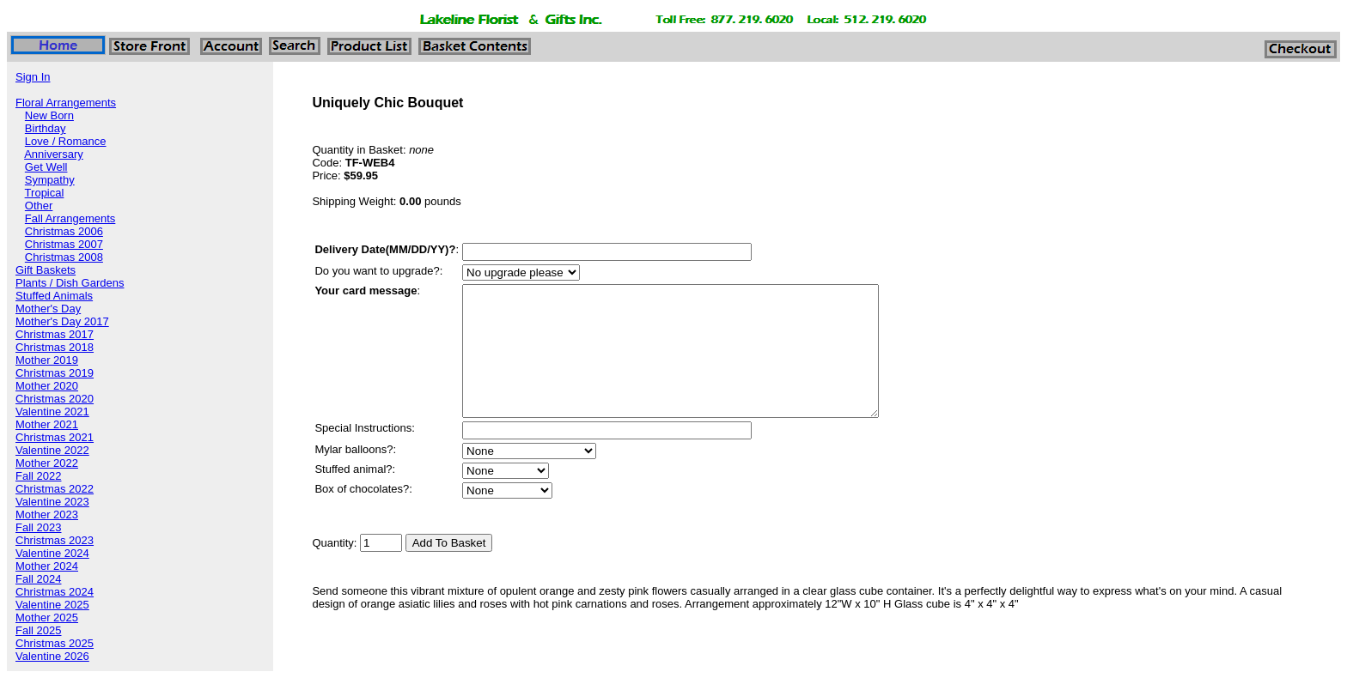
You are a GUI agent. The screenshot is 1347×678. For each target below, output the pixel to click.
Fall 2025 (38, 630)
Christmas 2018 (54, 347)
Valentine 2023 (52, 501)
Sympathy (50, 179)
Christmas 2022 (54, 488)
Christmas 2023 (54, 540)
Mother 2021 (46, 424)
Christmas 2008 (64, 257)
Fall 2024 (38, 578)
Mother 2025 (46, 617)
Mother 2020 (46, 385)
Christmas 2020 (54, 398)
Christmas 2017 (54, 334)
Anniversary (53, 154)
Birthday (45, 128)
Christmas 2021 (54, 437)
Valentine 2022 (52, 450)
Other (39, 205)
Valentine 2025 (52, 604)
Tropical (44, 192)
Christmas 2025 (54, 643)
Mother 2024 (46, 566)
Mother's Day (48, 308)
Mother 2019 (46, 360)
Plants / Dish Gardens (69, 282)
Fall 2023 (38, 527)
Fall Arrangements (70, 218)
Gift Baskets (45, 269)
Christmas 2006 (64, 231)
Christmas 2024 (54, 591)
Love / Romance (66, 141)
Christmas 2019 (54, 372)
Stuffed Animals (54, 295)
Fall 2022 (38, 475)
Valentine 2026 (52, 656)
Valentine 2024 (52, 553)
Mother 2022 (46, 463)
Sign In (32, 76)
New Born (49, 115)
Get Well (46, 166)
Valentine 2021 (52, 411)
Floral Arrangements (65, 102)
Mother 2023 (46, 514)
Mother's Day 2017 (62, 321)
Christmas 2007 (64, 244)
